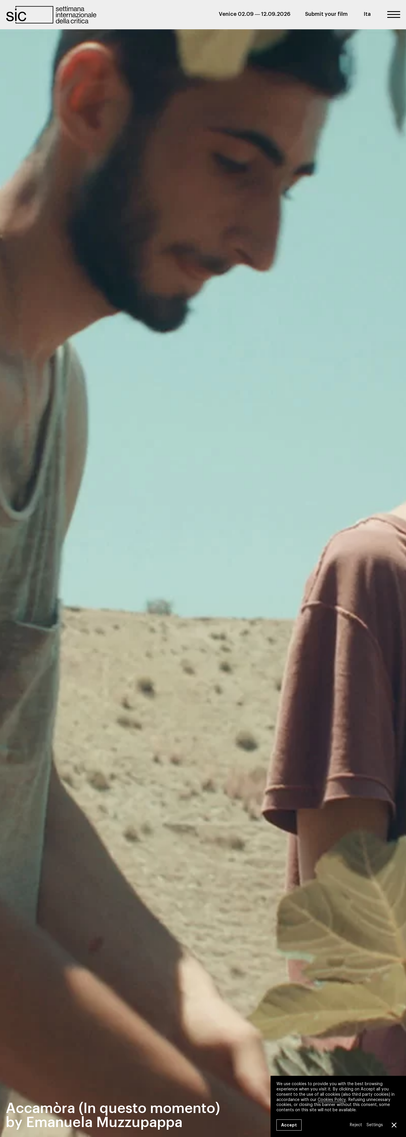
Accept (289, 1125)
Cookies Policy (332, 1099)
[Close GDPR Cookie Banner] (393, 1125)
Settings (375, 1125)
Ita (367, 14)
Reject (356, 1125)
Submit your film (326, 14)
